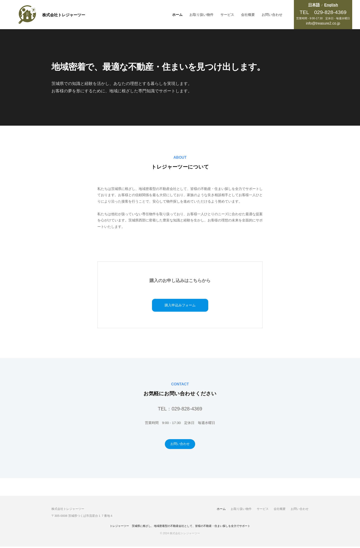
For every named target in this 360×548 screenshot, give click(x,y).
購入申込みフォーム (180, 305)
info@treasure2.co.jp (323, 23)
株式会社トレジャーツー (70, 14)
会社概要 (248, 15)
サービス (227, 15)
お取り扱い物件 (201, 15)
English (331, 5)
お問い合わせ (272, 15)
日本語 (314, 5)
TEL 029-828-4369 (323, 12)
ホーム (177, 15)
